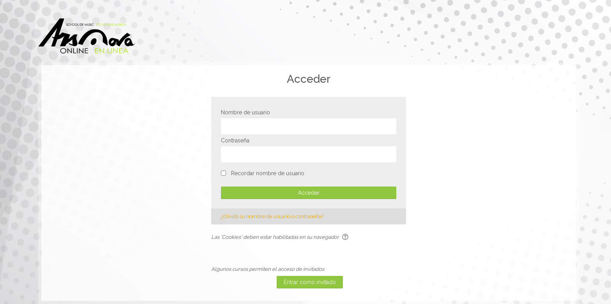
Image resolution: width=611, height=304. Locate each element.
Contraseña (235, 140)
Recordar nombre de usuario (267, 173)
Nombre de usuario (245, 112)
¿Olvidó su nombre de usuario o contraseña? (272, 216)
